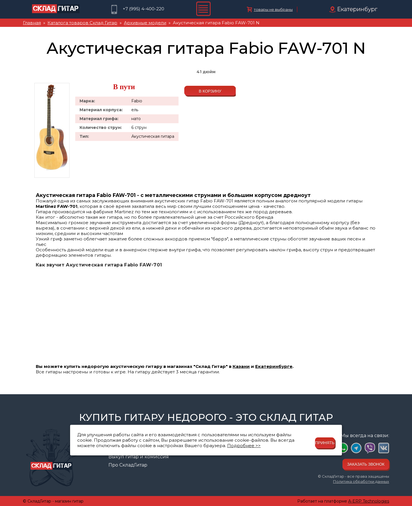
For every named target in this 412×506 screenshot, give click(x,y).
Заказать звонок (366, 464)
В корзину (210, 91)
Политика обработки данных (361, 481)
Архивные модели (145, 22)
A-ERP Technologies (368, 501)
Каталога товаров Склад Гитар (82, 22)
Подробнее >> (244, 445)
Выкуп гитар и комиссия (138, 456)
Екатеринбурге (273, 366)
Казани (241, 366)
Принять (324, 443)
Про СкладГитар (127, 465)
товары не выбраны (273, 9)
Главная (32, 22)
